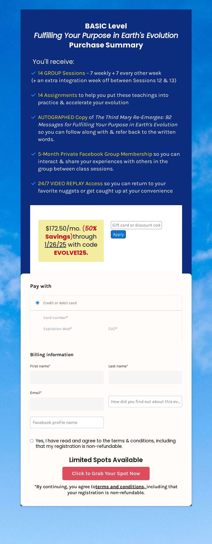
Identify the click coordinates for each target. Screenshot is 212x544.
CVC (111, 328)
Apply (118, 234)
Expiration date (56, 328)
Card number (54, 317)
